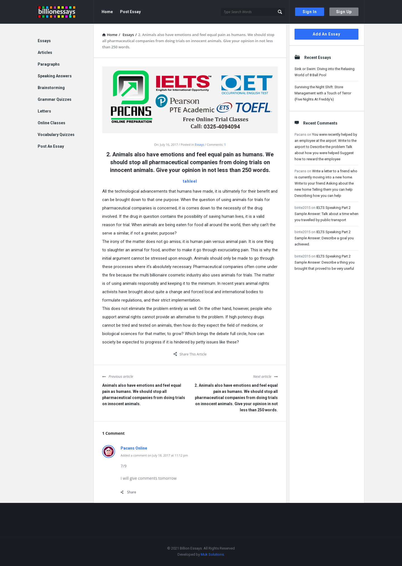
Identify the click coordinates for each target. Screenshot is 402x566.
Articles (45, 52)
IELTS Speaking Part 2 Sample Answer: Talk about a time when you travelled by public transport (326, 214)
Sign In (310, 11)
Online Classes (51, 123)
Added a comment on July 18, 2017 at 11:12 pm (154, 455)
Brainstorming (51, 87)
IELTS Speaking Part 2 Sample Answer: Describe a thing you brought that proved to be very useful (325, 262)
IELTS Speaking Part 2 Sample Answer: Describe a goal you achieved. (324, 238)
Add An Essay (326, 34)
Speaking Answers (55, 76)
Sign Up (344, 11)
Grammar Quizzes (54, 99)
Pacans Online (134, 448)
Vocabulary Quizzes (56, 134)
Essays (199, 144)
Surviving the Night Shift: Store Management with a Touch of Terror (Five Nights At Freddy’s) (323, 93)
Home (107, 11)
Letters (44, 111)
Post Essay (130, 11)
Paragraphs (49, 64)
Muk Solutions (212, 554)
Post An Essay (51, 146)
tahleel (190, 181)
